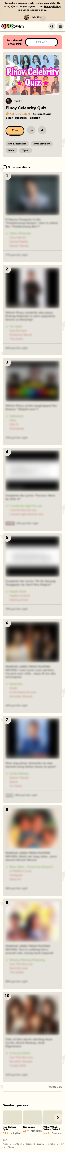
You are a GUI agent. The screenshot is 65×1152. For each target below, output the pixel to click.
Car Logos (29, 1127)
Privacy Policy (52, 6)
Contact (17, 1144)
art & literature (17, 144)
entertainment (41, 144)
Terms (29, 1144)
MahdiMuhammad (36, 1130)
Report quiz (54, 1086)
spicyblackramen (16, 1133)
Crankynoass (57, 1133)
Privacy (40, 1144)
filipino (25, 150)
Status (52, 1144)
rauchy (18, 101)
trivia (11, 150)
